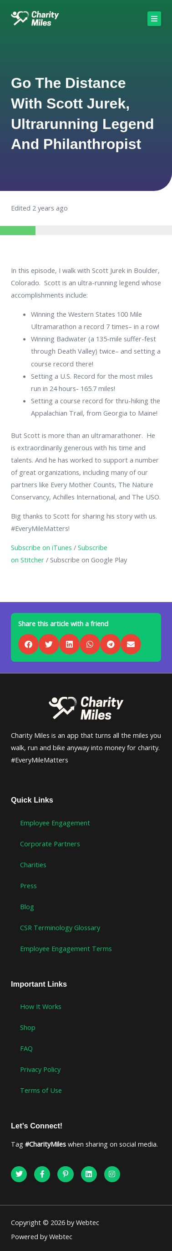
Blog (27, 906)
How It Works (40, 1006)
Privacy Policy (40, 1069)
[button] (154, 18)
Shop (27, 1027)
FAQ (26, 1048)
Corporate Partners (50, 843)
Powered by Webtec (41, 1236)
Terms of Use (41, 1090)
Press (28, 885)
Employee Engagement (55, 822)
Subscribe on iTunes (41, 547)
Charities (33, 864)
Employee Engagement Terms (66, 948)
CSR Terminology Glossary (60, 927)
